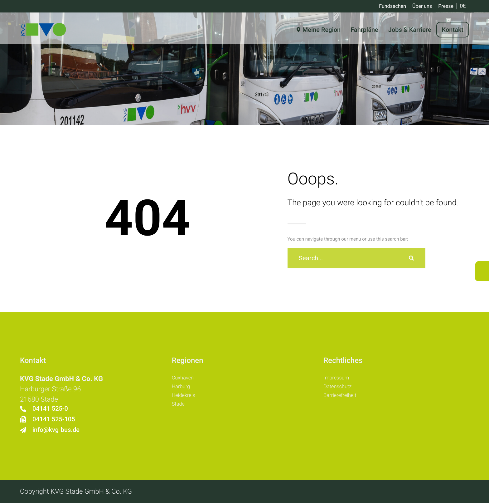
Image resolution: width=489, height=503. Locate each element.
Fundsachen (392, 6)
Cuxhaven (185, 379)
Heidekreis (186, 399)
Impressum (339, 379)
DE (463, 6)
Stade (179, 409)
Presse (445, 6)
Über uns (422, 6)
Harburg (183, 389)
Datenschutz (340, 389)
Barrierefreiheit (343, 399)
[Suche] (411, 258)
